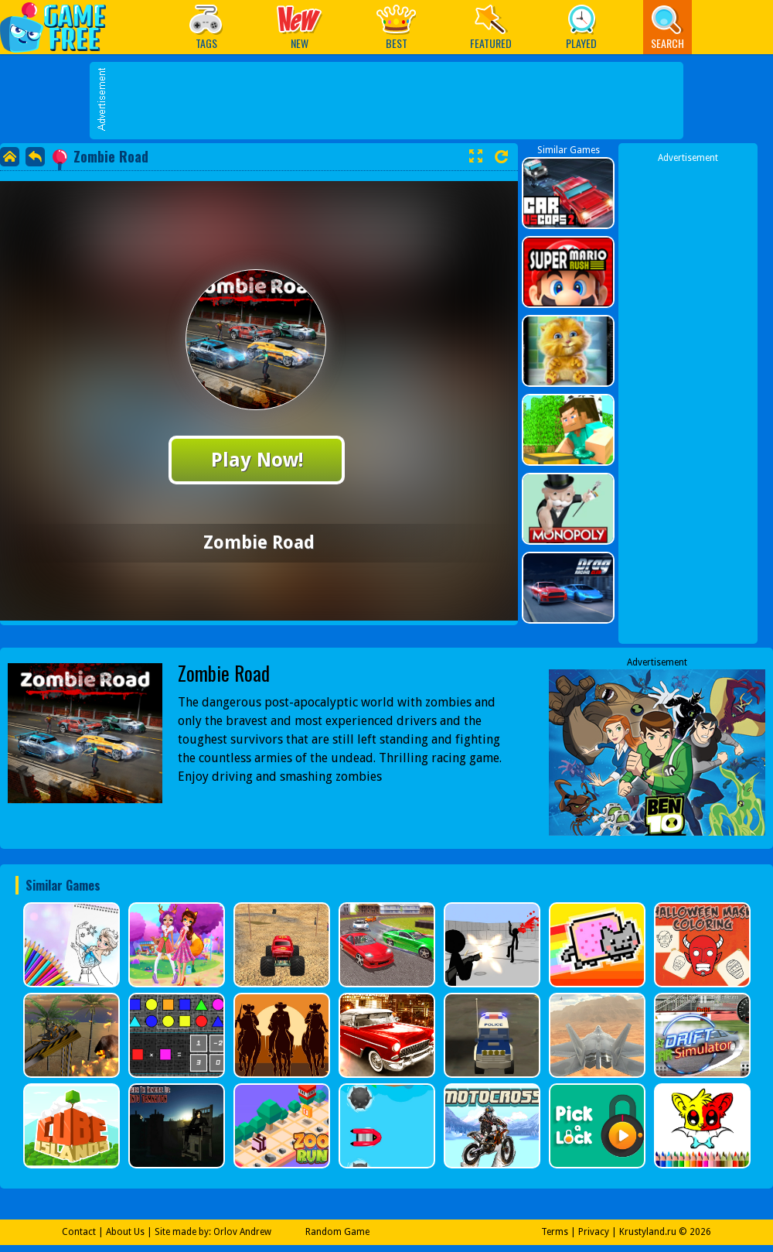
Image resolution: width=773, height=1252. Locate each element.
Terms (554, 1231)
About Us (125, 1231)
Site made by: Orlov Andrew (213, 1231)
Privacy (593, 1231)
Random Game (337, 1231)
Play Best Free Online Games (60, 27)
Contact (79, 1231)
